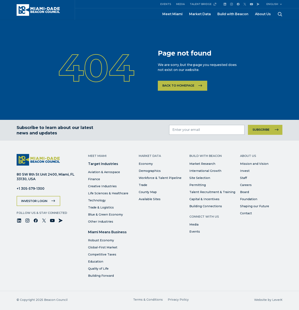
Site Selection (199, 178)
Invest (245, 171)
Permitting (197, 185)
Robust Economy (101, 240)
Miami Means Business (107, 232)
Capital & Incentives (204, 199)
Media (194, 224)
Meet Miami (172, 14)
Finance (94, 179)
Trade (143, 185)
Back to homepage (178, 85)
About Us (263, 14)
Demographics (150, 171)
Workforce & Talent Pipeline (160, 178)
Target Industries (103, 164)
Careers (246, 185)
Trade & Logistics (101, 207)
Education (95, 261)
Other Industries (100, 221)
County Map (148, 192)
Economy (146, 164)
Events (194, 231)
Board (244, 192)
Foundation (248, 199)
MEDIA (180, 4)
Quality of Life (98, 268)
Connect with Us (204, 216)
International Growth (205, 171)
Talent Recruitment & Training (212, 192)
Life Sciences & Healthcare (108, 193)
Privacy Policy (178, 299)
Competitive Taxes (102, 254)
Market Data (200, 14)
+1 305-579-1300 (30, 189)
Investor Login (34, 201)
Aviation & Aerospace (104, 172)
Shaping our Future (254, 206)
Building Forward (101, 276)
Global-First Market (102, 247)
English (272, 4)
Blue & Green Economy (105, 214)
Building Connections (205, 206)
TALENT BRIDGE (203, 4)
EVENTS (165, 4)
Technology (97, 200)
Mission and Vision (254, 164)
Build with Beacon (232, 14)
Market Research (202, 164)
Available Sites (150, 199)
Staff (243, 178)
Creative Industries (102, 186)
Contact (246, 213)
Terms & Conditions (148, 299)
